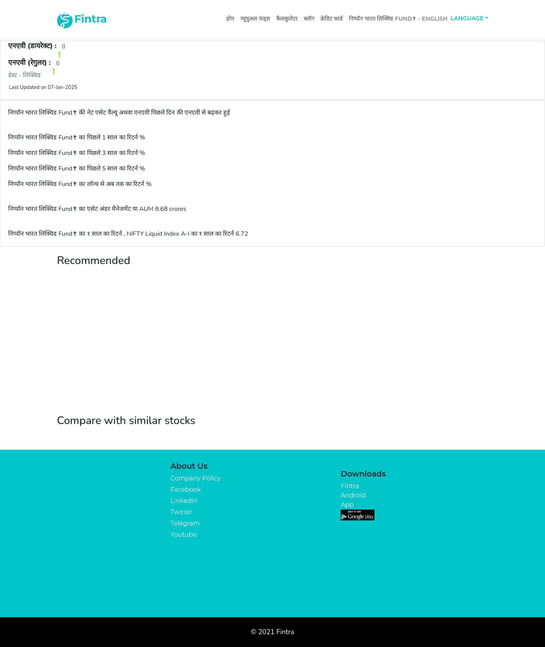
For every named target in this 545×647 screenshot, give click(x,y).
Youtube (184, 534)
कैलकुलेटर (287, 18)
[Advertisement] (273, 348)
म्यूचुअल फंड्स (255, 18)
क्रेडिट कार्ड (331, 18)
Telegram (185, 523)
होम (230, 18)
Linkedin (184, 500)
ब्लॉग (309, 18)
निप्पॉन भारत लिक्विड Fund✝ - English (398, 18)
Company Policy (196, 478)
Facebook (186, 489)
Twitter (181, 512)
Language (467, 18)
